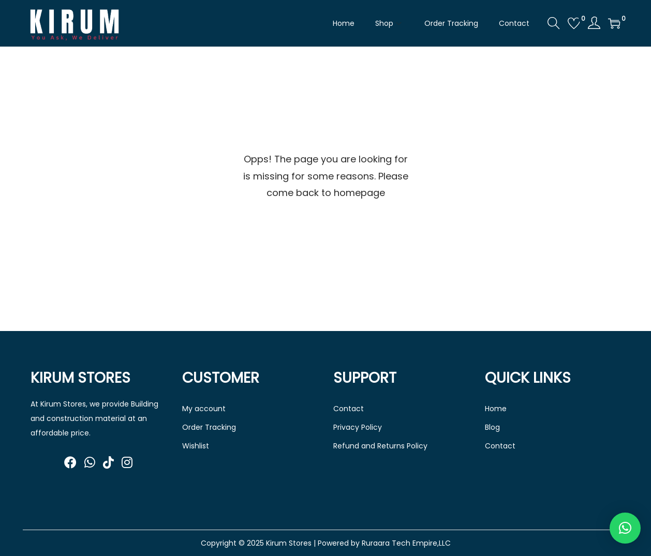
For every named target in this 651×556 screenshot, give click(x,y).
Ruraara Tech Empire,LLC (406, 543)
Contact (348, 408)
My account (204, 408)
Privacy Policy (357, 427)
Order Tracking (209, 427)
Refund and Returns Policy (380, 446)
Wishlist (195, 446)
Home (496, 408)
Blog (492, 427)
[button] (625, 528)
